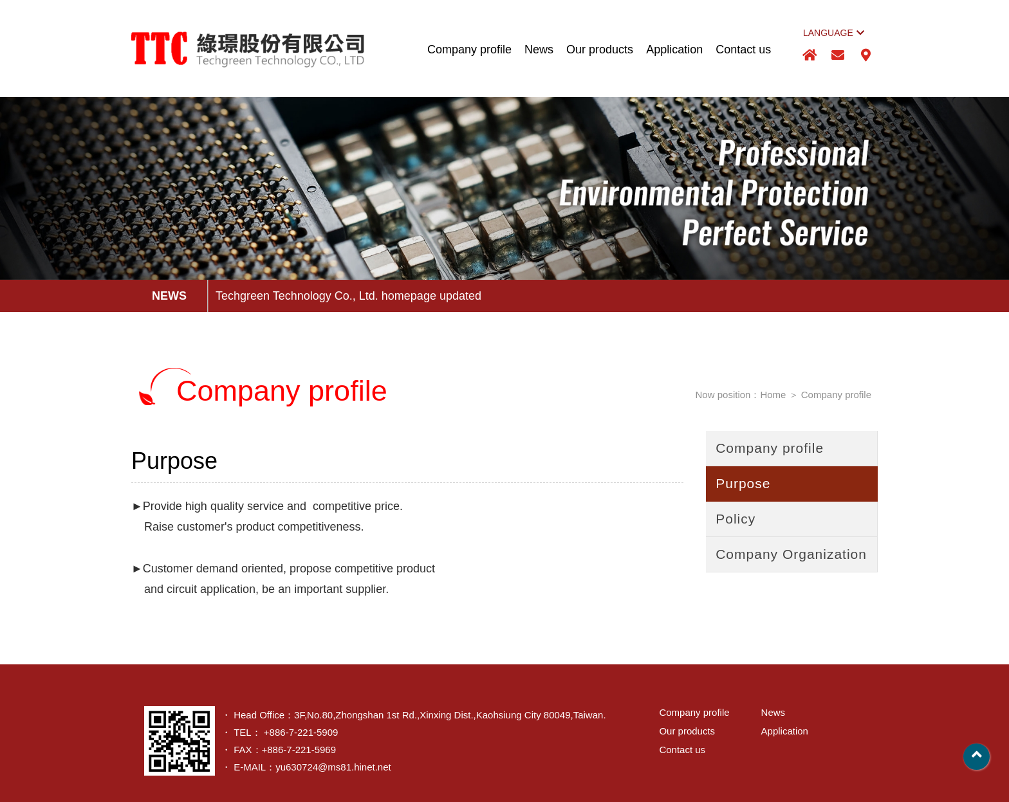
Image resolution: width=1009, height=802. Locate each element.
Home (773, 394)
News (538, 49)
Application (674, 49)
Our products (599, 49)
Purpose (743, 483)
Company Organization (791, 554)
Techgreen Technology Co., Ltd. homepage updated (348, 295)
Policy (735, 518)
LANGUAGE (833, 33)
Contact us (743, 49)
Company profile (469, 49)
